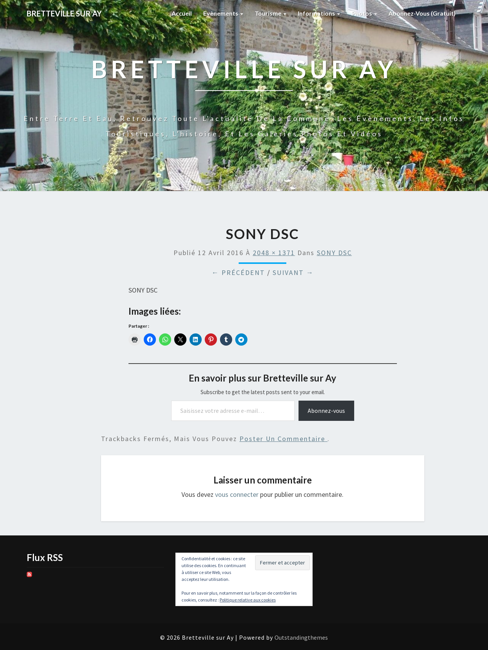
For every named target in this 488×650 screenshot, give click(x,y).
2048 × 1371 (274, 252)
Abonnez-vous (326, 410)
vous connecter (236, 494)
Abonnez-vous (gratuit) (422, 13)
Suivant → (293, 272)
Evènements (223, 13)
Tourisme (270, 13)
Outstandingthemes (301, 637)
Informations (319, 13)
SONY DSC (334, 252)
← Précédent (238, 272)
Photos (364, 13)
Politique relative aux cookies (248, 600)
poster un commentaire (283, 438)
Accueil (182, 13)
